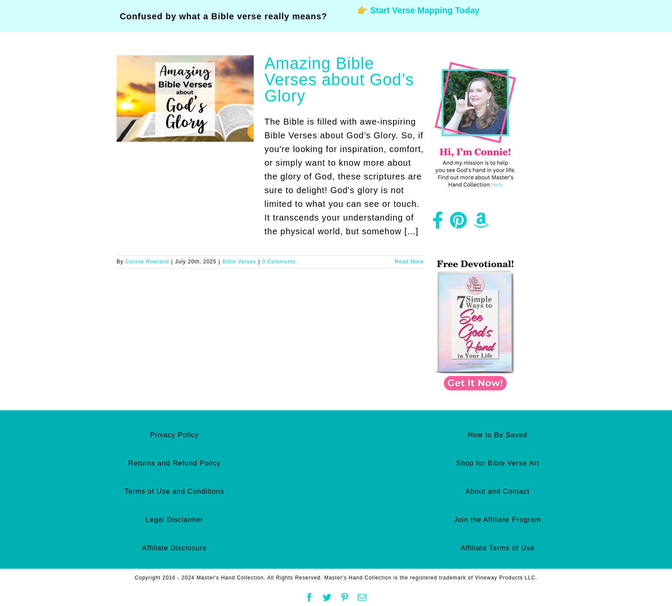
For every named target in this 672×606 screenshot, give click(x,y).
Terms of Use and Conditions (174, 491)
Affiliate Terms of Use (498, 548)
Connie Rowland (147, 262)
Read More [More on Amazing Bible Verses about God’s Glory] (409, 262)
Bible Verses (239, 262)
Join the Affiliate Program (497, 519)
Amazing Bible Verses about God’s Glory (339, 79)
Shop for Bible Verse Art (497, 463)
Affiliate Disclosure (174, 548)
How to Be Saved (498, 435)
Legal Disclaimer (174, 519)
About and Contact (497, 491)
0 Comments (279, 262)
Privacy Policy (174, 435)
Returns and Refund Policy (174, 463)
